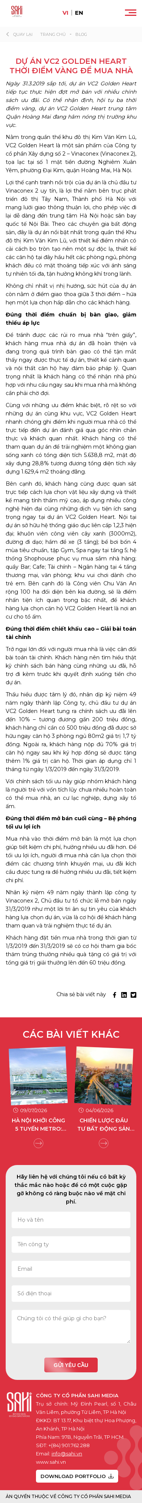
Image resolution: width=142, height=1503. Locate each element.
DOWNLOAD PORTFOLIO (77, 1476)
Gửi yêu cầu (71, 1365)
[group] (38, 1096)
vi (65, 12)
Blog (81, 34)
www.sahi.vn (51, 1462)
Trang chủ (53, 34)
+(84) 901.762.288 (69, 1445)
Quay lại (23, 34)
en (79, 12)
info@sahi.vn (66, 1454)
